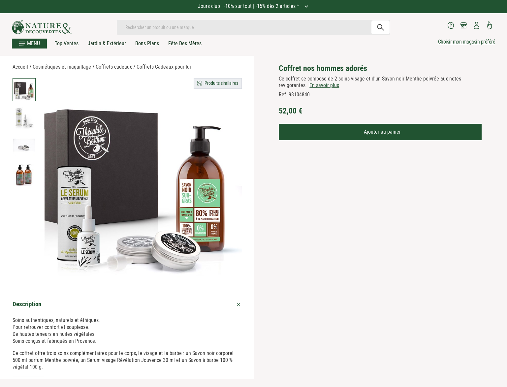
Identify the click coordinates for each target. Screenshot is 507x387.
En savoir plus (324, 85)
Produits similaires (221, 83)
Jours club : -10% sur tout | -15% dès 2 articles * (249, 6)
